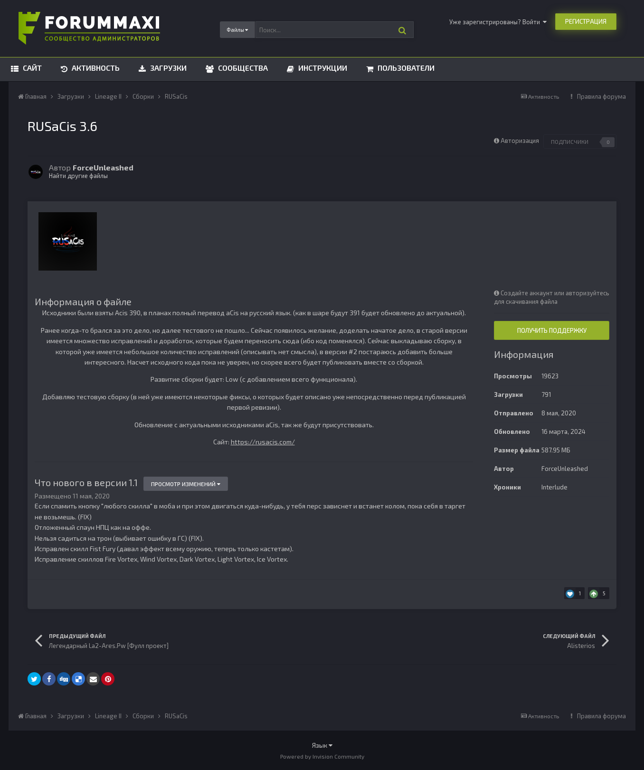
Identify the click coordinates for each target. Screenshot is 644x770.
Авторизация (520, 140)
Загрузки (167, 67)
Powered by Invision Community (322, 756)
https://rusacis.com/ (263, 442)
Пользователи (405, 67)
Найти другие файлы (78, 175)
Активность (95, 67)
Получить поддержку (552, 330)
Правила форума (601, 96)
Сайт (31, 67)
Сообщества (242, 67)
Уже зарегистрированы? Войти (498, 22)
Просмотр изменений (185, 483)
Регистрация (585, 21)
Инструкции (321, 67)
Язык (322, 745)
